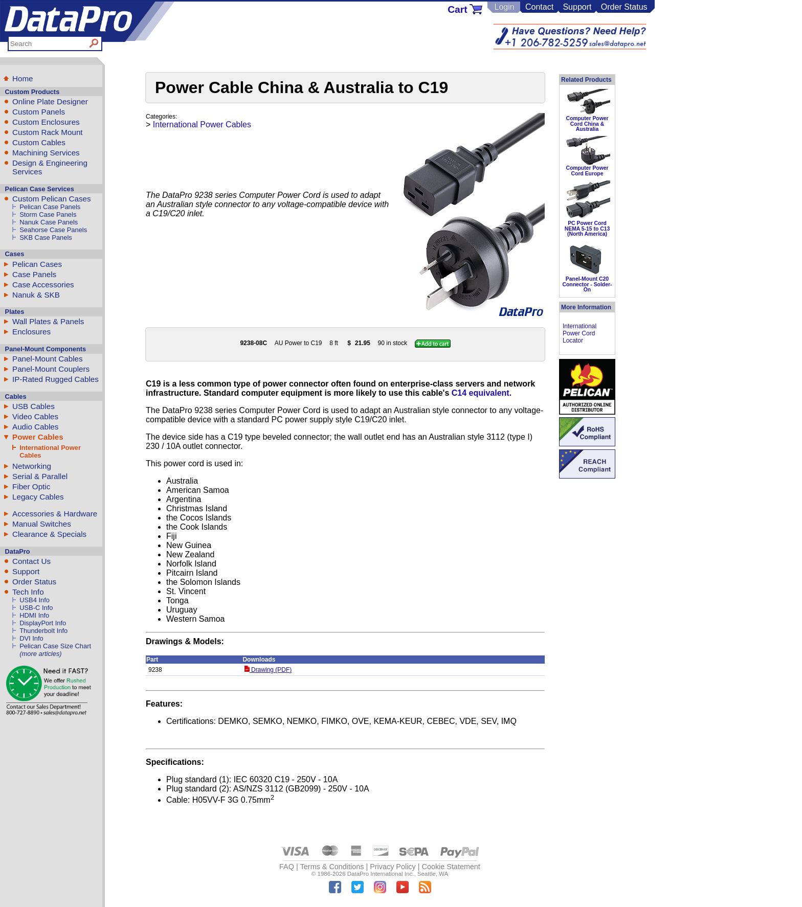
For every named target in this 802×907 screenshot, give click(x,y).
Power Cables (37, 437)
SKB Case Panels (45, 237)
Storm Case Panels (47, 214)
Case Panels (34, 274)
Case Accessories (43, 284)
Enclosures (31, 331)
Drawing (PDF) (268, 669)
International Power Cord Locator (579, 333)
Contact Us (31, 561)
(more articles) (40, 653)
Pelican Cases (37, 264)
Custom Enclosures (46, 122)
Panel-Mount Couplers (51, 369)
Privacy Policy (393, 867)
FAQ (286, 867)
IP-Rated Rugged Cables (55, 379)
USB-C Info (36, 607)
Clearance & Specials (49, 534)
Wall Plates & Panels (48, 321)
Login (504, 7)
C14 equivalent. (481, 393)
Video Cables (35, 416)
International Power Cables (202, 124)
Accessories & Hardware (54, 513)
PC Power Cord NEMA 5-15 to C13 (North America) (587, 228)
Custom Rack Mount (47, 132)
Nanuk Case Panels (48, 222)
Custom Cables (38, 142)
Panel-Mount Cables (47, 358)
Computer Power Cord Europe (587, 170)
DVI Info (31, 638)
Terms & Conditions (332, 867)
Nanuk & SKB (36, 294)
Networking (31, 466)
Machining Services (46, 152)
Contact (539, 7)
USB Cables (33, 406)
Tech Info (28, 591)
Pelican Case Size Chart (55, 646)
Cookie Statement (450, 867)
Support (577, 7)
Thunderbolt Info (43, 630)
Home (22, 78)
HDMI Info (34, 615)
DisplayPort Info (42, 623)
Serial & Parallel (40, 476)
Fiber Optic (31, 486)
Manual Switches (41, 523)
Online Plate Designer (50, 101)
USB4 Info (34, 600)
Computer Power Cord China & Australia (587, 124)
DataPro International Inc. (380, 874)
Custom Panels (38, 111)
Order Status (624, 7)
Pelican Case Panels (49, 207)
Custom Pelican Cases (51, 198)
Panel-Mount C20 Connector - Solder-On (587, 284)
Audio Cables (35, 426)
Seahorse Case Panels (53, 230)
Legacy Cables (37, 496)
